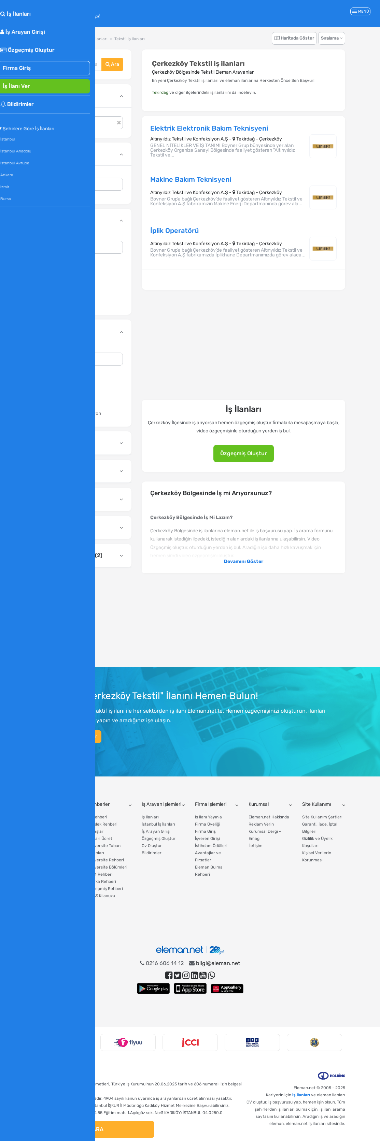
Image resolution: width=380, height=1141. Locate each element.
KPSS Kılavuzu (101, 895)
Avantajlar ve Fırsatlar (208, 856)
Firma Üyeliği (207, 824)
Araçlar (43, 804)
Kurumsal (259, 804)
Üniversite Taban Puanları (104, 849)
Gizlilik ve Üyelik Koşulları (317, 842)
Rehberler (99, 804)
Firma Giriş (205, 831)
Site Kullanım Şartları (322, 817)
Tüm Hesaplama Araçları (50, 921)
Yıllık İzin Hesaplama (54, 831)
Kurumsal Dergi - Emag (265, 835)
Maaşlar (95, 831)
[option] (66, 1042)
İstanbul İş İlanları (158, 824)
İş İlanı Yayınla (208, 817)
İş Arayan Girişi (156, 831)
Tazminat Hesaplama (55, 824)
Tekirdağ (160, 92)
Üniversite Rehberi (106, 860)
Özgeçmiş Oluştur (243, 453)
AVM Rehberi (100, 874)
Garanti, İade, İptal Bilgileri (319, 828)
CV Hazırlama (48, 910)
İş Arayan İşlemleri (161, 804)
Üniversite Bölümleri (107, 867)
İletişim (256, 845)
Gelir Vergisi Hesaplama (46, 856)
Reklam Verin (261, 824)
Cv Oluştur (152, 845)
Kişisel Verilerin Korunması (316, 856)
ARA (94, 1129)
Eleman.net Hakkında (269, 817)
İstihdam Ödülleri (211, 845)
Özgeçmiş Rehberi (105, 888)
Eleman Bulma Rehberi (209, 871)
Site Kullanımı (316, 804)
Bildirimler (151, 852)
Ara (112, 64)
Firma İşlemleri (210, 804)
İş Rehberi (97, 817)
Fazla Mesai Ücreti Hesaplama (52, 885)
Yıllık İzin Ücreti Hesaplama (49, 842)
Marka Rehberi (102, 881)
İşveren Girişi (207, 838)
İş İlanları (150, 817)
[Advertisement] (83, 619)
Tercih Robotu (48, 903)
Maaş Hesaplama (51, 817)
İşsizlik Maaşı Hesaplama (47, 871)
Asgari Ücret (47, 895)
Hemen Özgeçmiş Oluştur (68, 736)
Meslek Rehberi (102, 824)
